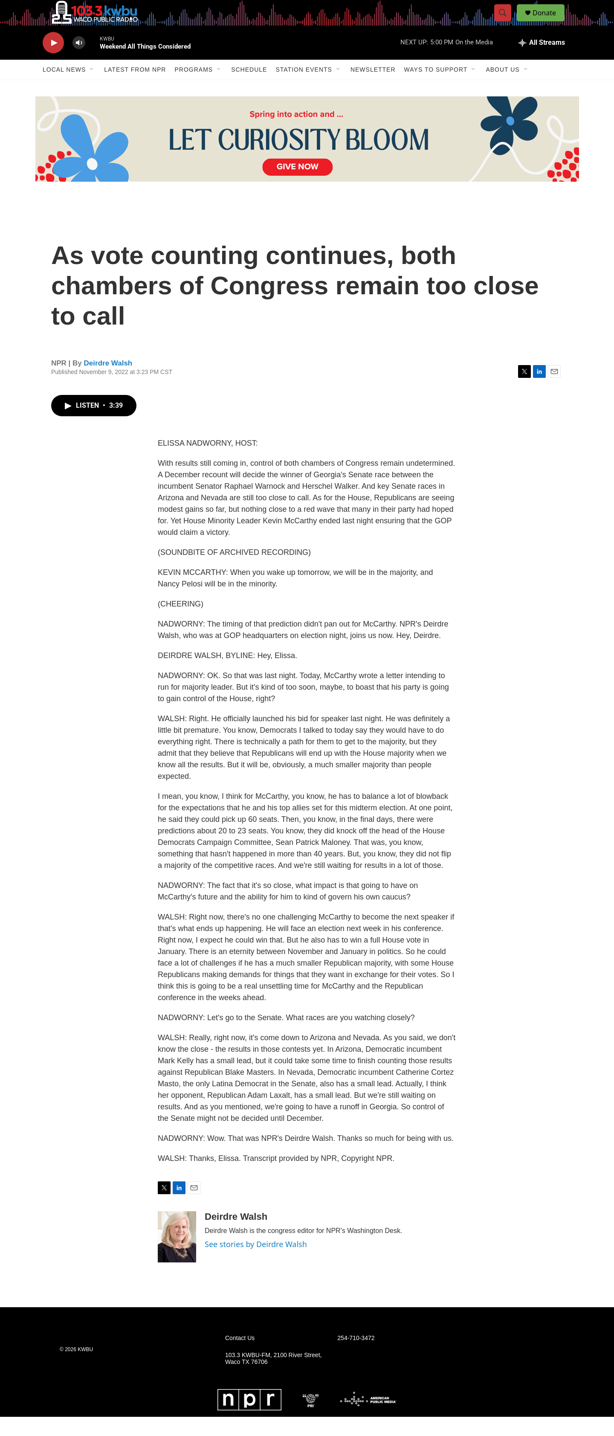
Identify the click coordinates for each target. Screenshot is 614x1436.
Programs (193, 88)
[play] (53, 62)
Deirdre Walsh (108, 382)
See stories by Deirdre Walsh (256, 1263)
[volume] (79, 62)
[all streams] (541, 62)
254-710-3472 (355, 1357)
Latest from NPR (135, 88)
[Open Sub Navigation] (92, 88)
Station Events (303, 88)
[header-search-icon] (506, 22)
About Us (502, 88)
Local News (64, 88)
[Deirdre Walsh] (177, 1256)
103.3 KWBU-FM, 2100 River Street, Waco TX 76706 (273, 1377)
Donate (549, 22)
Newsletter (373, 88)
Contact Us (240, 1357)
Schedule (249, 88)
